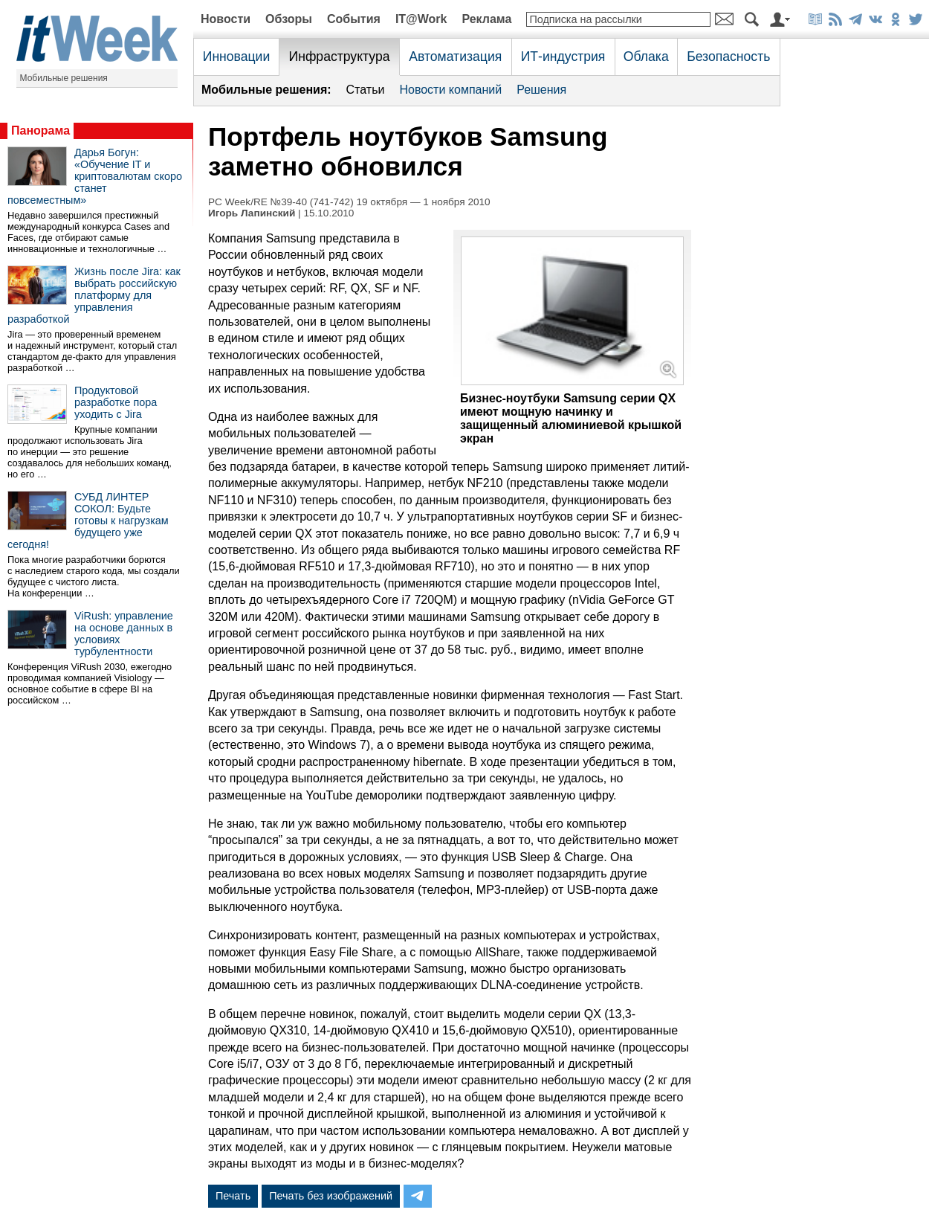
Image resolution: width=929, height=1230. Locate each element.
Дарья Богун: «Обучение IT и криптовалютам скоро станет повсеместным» (94, 176)
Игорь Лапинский (251, 213)
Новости (225, 19)
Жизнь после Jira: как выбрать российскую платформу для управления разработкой (94, 295)
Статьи (365, 89)
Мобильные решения (64, 78)
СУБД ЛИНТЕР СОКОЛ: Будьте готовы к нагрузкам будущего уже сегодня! (88, 520)
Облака (646, 56)
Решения (541, 89)
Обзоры (288, 19)
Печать (233, 1196)
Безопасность (728, 56)
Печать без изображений (330, 1196)
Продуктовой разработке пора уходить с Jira (115, 402)
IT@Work (421, 19)
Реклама (486, 19)
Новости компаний (450, 89)
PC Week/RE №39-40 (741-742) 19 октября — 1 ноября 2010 (349, 201)
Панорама (40, 130)
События (354, 19)
